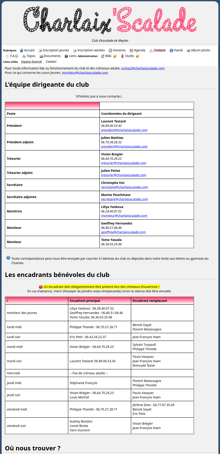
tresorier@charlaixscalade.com (123, 163)
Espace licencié (31, 61)
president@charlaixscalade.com (124, 130)
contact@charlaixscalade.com (142, 68)
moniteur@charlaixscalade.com (85, 72)
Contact (51, 61)
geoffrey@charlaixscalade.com (123, 232)
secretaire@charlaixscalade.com (124, 187)
